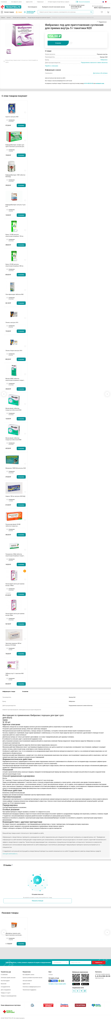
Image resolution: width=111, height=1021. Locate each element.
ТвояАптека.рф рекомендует (29, 12)
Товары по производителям (8, 996)
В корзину (58, 43)
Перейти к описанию (51, 66)
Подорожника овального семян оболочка (94, 62)
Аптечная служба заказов (8, 977)
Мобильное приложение (80, 972)
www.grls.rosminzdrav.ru (10, 854)
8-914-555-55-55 (76, 7)
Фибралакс (104, 60)
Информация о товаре (9, 691)
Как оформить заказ (16, 1)
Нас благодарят (5, 980)
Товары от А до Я (5, 993)
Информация (40, 1)
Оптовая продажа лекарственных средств (58, 1)
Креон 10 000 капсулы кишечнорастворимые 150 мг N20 (14, 235)
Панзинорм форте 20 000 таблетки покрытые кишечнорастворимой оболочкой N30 (13, 525)
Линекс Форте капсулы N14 (14, 350)
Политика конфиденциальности (32, 986)
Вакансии (3, 983)
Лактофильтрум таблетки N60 (14, 294)
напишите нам (100, 83)
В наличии (25, 691)
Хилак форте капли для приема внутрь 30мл (15, 614)
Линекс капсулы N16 (12, 322)
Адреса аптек (29, 1)
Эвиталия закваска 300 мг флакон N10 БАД (13, 644)
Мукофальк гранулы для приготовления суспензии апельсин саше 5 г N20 (13, 934)
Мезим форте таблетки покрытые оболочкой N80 (13, 438)
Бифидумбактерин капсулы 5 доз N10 (16, 205)
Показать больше (37, 901)
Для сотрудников (6, 989)
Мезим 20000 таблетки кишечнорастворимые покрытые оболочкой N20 (16, 379)
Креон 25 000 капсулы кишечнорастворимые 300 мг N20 (14, 265)
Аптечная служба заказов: (78, 5)
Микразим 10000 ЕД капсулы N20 (16, 468)
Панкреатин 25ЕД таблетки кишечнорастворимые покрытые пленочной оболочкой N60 (16, 555)
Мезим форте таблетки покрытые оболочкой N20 (13, 409)
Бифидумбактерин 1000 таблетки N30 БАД (15, 175)
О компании (4, 1)
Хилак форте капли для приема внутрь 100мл (15, 584)
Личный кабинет (27, 980)
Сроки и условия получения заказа (32, 977)
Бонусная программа (83, 2)
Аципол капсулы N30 (12, 117)
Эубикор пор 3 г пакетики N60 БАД (14, 674)
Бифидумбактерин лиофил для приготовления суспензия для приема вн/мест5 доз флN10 (15, 145)
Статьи (51, 974)
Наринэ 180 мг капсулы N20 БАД (15, 496)
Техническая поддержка (29, 989)
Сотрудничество (5, 986)
